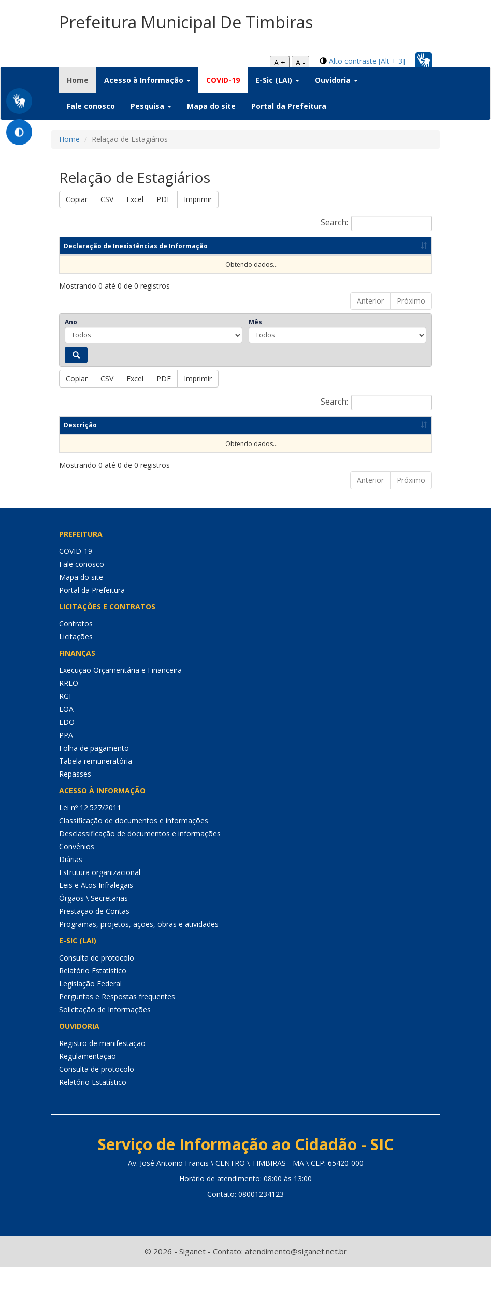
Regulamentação (87, 1092)
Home (81, 80)
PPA (66, 771)
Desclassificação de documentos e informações (140, 869)
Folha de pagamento (94, 784)
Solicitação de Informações (105, 1045)
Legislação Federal (90, 1019)
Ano (71, 357)
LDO (67, 758)
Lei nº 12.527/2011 (90, 843)
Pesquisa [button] (151, 106)
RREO (68, 719)
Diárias (70, 895)
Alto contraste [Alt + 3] (367, 61)
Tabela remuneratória (95, 796)
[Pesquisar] (76, 390)
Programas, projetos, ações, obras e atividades (139, 960)
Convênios (76, 882)
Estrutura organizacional (99, 908)
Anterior (370, 336)
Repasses (75, 809)
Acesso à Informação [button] (147, 80)
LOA (66, 745)
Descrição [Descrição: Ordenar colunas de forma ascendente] (80, 460)
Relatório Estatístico (92, 1006)
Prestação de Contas (94, 947)
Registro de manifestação (102, 1079)
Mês (255, 357)
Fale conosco (91, 106)
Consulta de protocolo (96, 993)
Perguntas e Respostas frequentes (117, 1032)
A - (300, 62)
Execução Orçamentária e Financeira (120, 706)
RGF (66, 732)
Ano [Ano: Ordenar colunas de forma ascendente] (222, 281)
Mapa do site (211, 106)
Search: (376, 223)
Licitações (76, 672)
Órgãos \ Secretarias (93, 934)
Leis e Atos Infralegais (96, 921)
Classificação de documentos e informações (133, 856)
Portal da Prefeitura (288, 106)
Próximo (411, 336)
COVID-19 (223, 80)
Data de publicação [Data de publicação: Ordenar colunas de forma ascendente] (308, 281)
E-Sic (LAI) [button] (277, 80)
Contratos (76, 659)
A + (279, 62)
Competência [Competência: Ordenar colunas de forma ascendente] (150, 281)
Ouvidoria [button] (336, 80)
